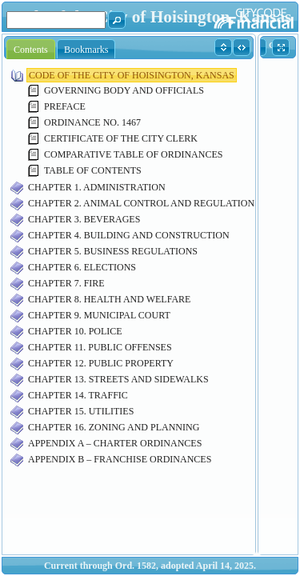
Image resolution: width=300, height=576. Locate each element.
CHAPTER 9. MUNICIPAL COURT (99, 315)
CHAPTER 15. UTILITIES (81, 411)
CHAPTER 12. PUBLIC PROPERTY (101, 363)
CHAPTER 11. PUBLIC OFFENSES (100, 347)
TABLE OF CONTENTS (93, 170)
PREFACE (65, 106)
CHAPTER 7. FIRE (66, 283)
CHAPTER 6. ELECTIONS (82, 267)
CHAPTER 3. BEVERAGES (84, 219)
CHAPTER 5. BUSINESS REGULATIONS (113, 251)
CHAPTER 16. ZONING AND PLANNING (113, 427)
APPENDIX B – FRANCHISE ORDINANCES (119, 459)
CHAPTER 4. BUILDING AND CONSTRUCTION (129, 235)
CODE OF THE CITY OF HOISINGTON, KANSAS (131, 75)
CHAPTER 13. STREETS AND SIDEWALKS (118, 379)
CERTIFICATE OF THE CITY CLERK (121, 138)
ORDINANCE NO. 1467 (92, 122)
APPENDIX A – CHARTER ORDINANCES (115, 443)
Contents (31, 49)
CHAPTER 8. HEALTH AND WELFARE (109, 299)
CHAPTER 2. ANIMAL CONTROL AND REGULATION (141, 203)
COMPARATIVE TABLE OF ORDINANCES (133, 154)
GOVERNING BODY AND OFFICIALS (124, 90)
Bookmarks (86, 49)
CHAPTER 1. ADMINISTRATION (97, 187)
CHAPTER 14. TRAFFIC (78, 395)
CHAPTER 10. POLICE (75, 331)
